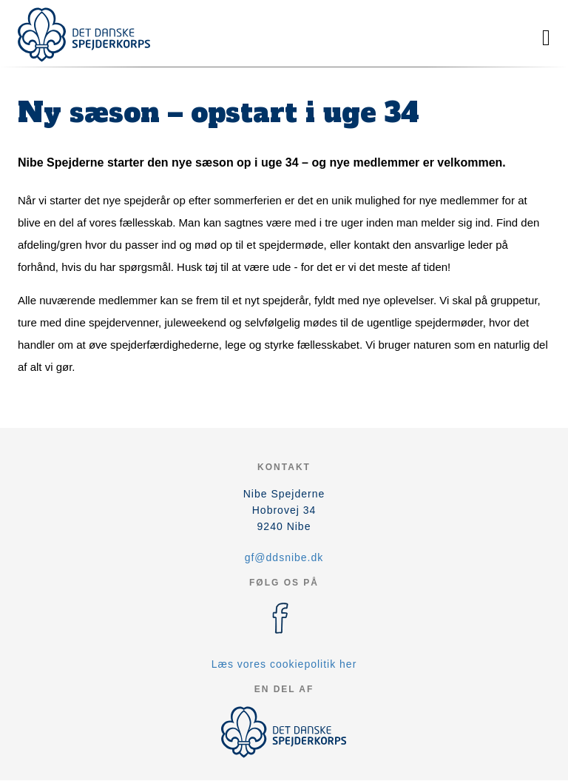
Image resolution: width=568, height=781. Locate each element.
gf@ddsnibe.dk (284, 557)
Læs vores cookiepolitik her (284, 664)
